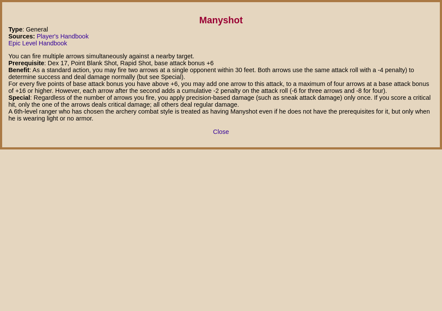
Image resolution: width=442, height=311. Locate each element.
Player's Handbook (62, 36)
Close (221, 131)
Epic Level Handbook (37, 43)
